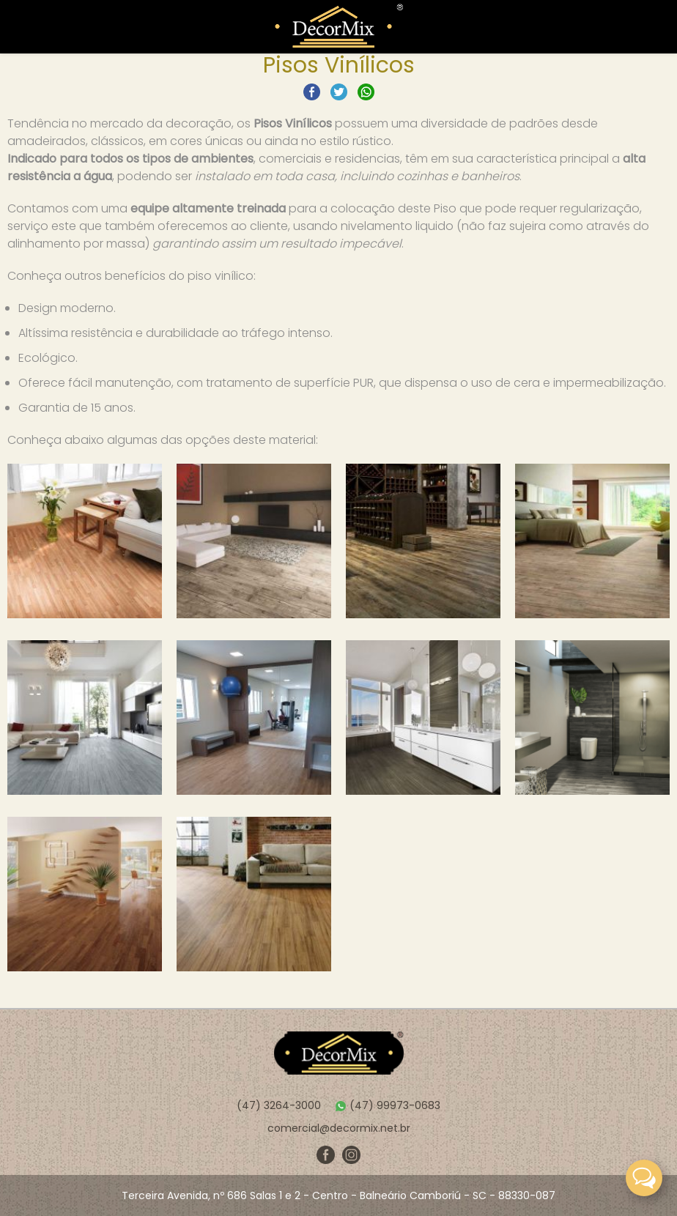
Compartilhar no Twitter (338, 92)
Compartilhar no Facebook (311, 92)
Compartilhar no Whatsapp (366, 92)
